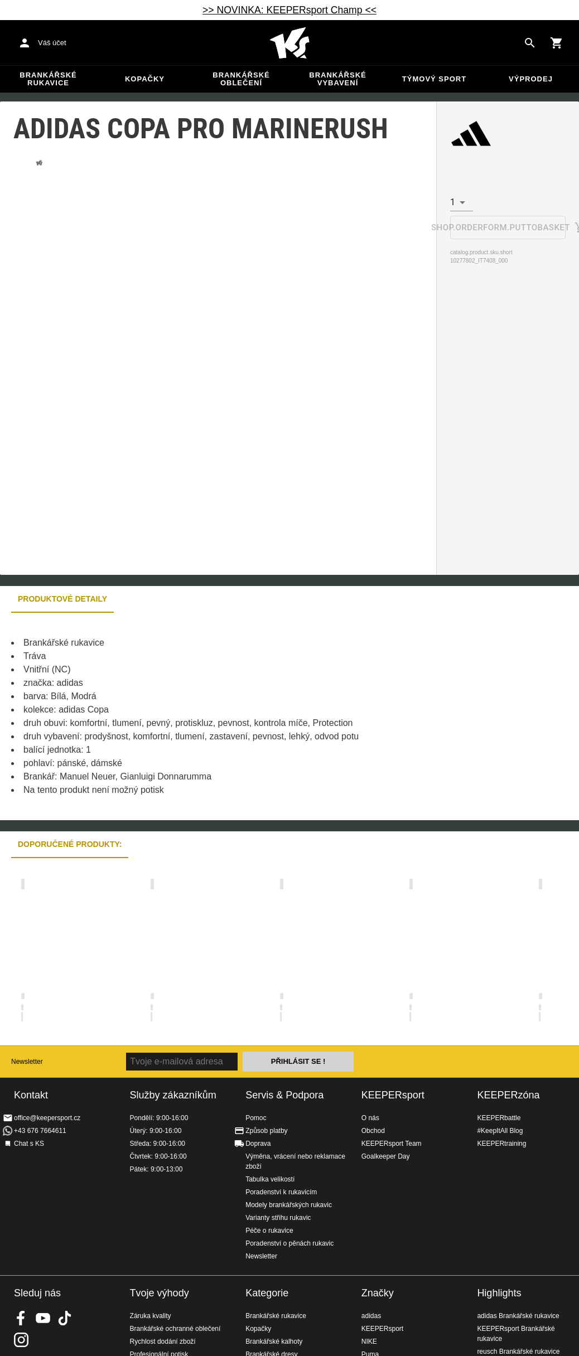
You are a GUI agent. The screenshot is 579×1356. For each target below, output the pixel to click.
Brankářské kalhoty (273, 1341)
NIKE (369, 1341)
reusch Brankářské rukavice (518, 1351)
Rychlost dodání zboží (163, 1341)
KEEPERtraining (501, 1143)
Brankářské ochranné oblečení (175, 1329)
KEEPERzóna (508, 1095)
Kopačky (145, 79)
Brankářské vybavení (337, 79)
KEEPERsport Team (391, 1143)
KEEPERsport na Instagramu (21, 1340)
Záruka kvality (150, 1316)
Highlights (499, 1293)
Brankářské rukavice (48, 79)
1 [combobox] (452, 202)
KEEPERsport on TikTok (64, 1318)
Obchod (373, 1131)
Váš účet (52, 42)
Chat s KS (29, 1143)
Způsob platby (266, 1131)
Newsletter (27, 1062)
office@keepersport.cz (47, 1118)
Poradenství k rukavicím (281, 1192)
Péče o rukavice (269, 1230)
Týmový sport (434, 79)
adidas (371, 1316)
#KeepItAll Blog (500, 1131)
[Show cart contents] (557, 43)
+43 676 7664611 (40, 1131)
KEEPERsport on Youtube (43, 1318)
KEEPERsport (392, 1095)
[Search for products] (530, 43)
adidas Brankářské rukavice (518, 1316)
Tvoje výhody (159, 1293)
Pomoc (255, 1118)
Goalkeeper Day (385, 1156)
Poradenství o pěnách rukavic (289, 1243)
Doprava (258, 1143)
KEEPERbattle (498, 1118)
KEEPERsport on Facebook (21, 1318)
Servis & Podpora (284, 1095)
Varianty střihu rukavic (278, 1218)
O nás (370, 1118)
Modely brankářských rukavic (288, 1205)
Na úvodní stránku (289, 43)
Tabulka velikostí (270, 1179)
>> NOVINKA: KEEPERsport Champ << (289, 10)
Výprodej (531, 79)
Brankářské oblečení (241, 79)
